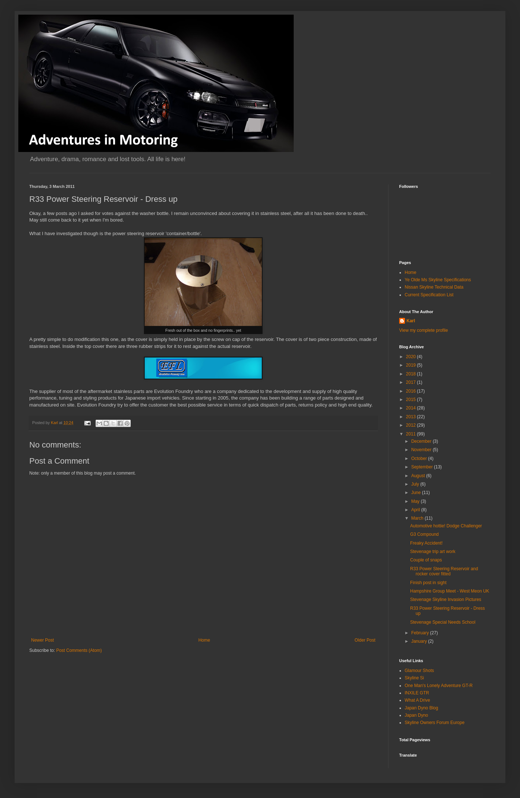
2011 (411, 434)
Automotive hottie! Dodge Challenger (446, 525)
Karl (410, 320)
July (415, 484)
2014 (411, 408)
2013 (411, 416)
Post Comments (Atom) (79, 650)
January (419, 641)
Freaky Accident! (426, 543)
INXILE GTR (417, 692)
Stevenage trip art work (432, 551)
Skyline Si (414, 677)
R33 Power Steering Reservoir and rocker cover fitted (444, 571)
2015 (411, 399)
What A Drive (417, 700)
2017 (411, 382)
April (416, 509)
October (419, 458)
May (416, 501)
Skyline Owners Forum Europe (434, 722)
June (416, 492)
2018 (411, 373)
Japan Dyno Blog (421, 707)
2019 (411, 365)
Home (204, 640)
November (422, 449)
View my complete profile (423, 330)
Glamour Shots (419, 670)
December (422, 441)
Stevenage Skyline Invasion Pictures (445, 599)
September (422, 466)
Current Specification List (429, 294)
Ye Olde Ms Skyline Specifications (438, 279)
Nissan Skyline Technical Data (434, 287)
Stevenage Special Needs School (442, 622)
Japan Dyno (416, 715)
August (418, 475)
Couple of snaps (426, 560)
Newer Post (42, 640)
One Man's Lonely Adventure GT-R (439, 685)
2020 (411, 356)
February (420, 632)
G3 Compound (424, 534)
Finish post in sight (428, 582)
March (418, 518)
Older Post (364, 640)
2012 (411, 425)
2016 (411, 391)
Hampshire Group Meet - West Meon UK (449, 591)
